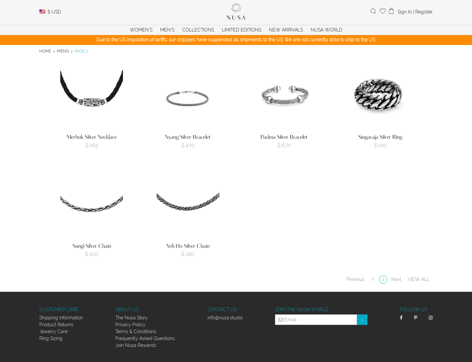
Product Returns (56, 324)
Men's (63, 51)
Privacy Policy (130, 324)
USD (54, 11)
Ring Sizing (51, 338)
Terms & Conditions (135, 331)
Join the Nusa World (301, 309)
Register (424, 11)
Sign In (405, 11)
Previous (355, 279)
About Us (127, 309)
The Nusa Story (131, 317)
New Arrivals (286, 29)
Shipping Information (61, 317)
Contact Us (222, 309)
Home (45, 51)
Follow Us (413, 309)
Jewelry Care (53, 331)
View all (418, 279)
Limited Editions (241, 29)
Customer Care (58, 309)
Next (396, 279)
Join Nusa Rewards (135, 345)
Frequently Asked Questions (145, 338)
